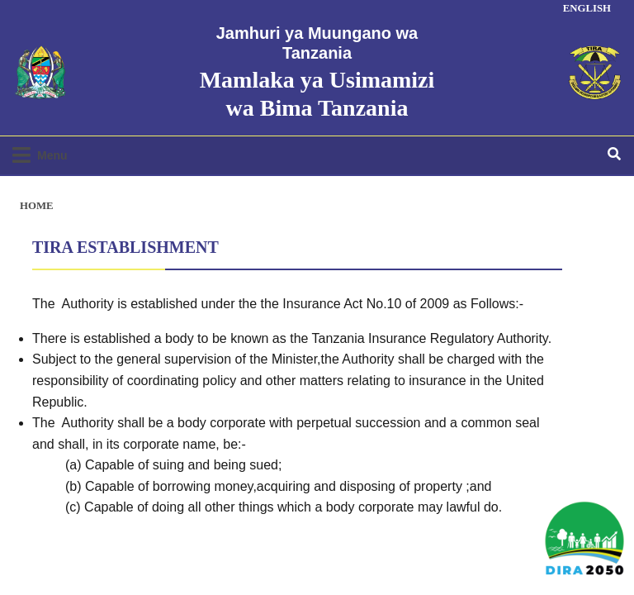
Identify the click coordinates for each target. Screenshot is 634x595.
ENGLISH (587, 8)
